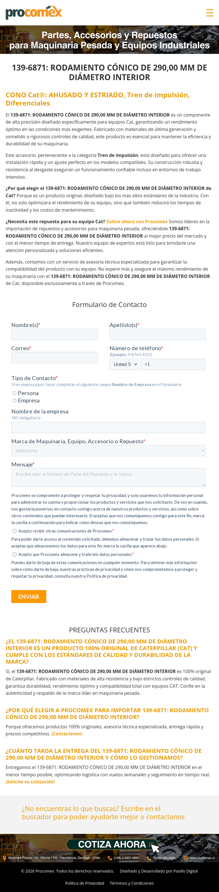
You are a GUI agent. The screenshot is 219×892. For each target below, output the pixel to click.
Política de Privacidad (84, 883)
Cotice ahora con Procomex (137, 221)
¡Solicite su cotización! (30, 782)
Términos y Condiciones (132, 883)
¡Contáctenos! (66, 734)
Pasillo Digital (186, 871)
